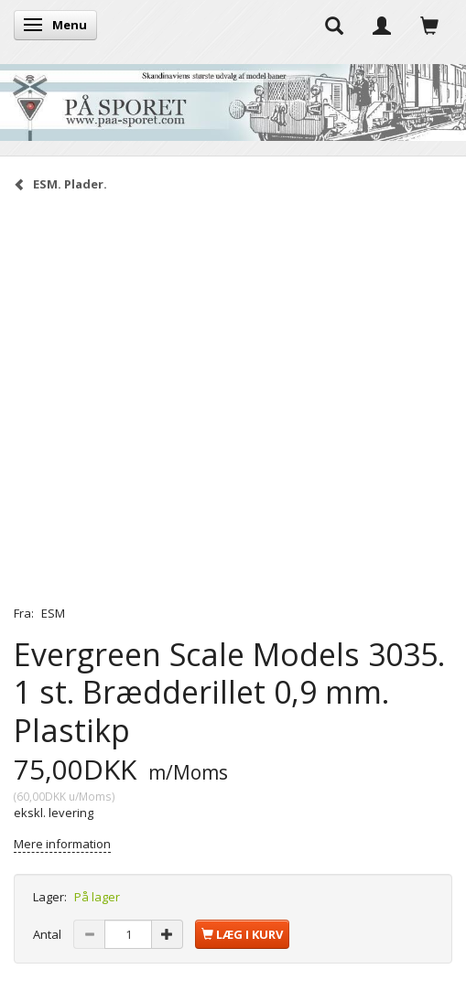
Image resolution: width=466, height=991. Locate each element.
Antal (48, 934)
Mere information (62, 843)
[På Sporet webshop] (233, 98)
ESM (53, 613)
